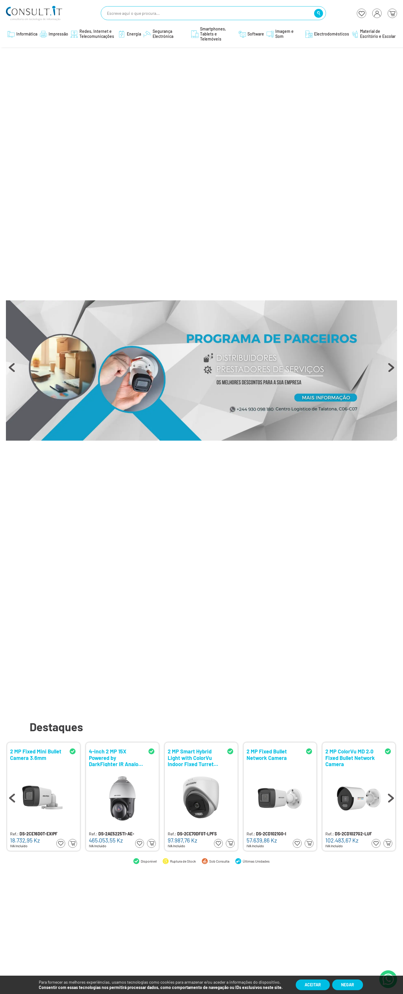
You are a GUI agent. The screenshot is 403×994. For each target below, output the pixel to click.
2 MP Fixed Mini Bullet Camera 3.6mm (193, 754)
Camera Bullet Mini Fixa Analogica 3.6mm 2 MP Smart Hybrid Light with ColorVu (115, 757)
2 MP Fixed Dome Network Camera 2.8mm (30, 757)
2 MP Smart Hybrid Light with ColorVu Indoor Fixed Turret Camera (348, 757)
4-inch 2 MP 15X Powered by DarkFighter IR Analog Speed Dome (273, 757)
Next (391, 370)
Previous (12, 370)
